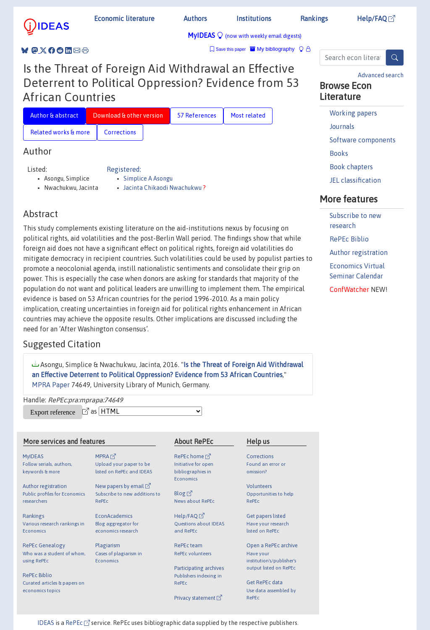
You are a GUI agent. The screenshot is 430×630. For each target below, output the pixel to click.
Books (339, 153)
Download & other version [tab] (128, 115)
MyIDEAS (245, 35)
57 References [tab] (196, 115)
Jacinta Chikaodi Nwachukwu (163, 187)
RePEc (78, 623)
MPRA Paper (51, 384)
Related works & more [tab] (60, 132)
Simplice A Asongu (148, 178)
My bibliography (272, 49)
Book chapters (351, 167)
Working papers (353, 113)
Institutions (253, 18)
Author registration (359, 252)
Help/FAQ (376, 18)
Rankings (314, 18)
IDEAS (45, 623)
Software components (363, 140)
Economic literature (124, 18)
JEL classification (355, 180)
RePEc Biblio (349, 239)
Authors (195, 18)
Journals (342, 126)
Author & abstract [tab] (54, 115)
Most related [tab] (248, 115)
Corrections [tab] (120, 132)
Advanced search (381, 75)
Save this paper (231, 49)
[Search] (395, 58)
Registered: (124, 169)
